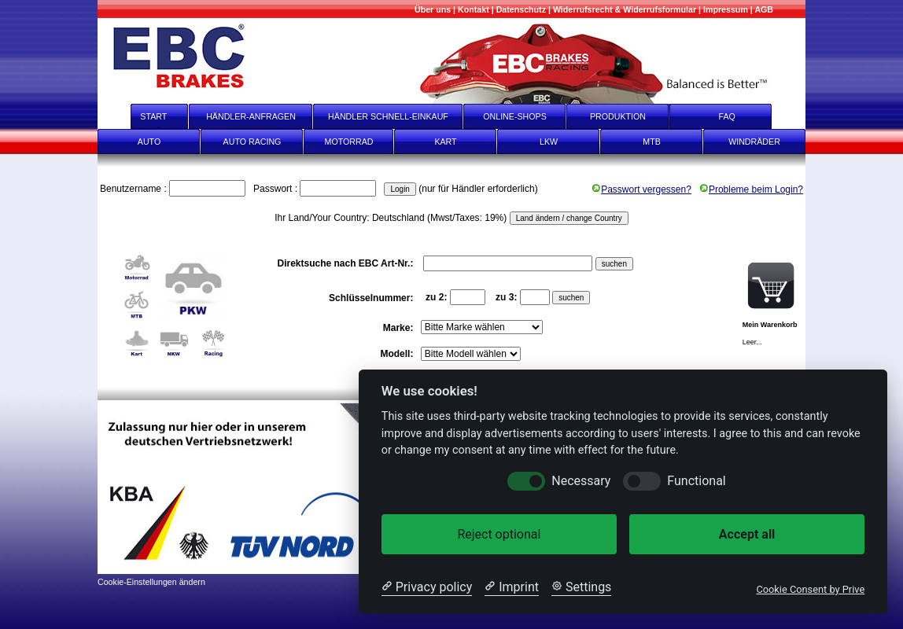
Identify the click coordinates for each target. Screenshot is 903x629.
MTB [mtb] (652, 141)
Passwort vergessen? (641, 189)
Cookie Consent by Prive (810, 589)
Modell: (397, 353)
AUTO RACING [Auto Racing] (252, 141)
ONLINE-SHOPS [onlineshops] (515, 116)
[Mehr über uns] (433, 9)
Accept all (747, 534)
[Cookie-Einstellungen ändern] (151, 580)
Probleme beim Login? (751, 189)
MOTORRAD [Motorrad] (349, 141)
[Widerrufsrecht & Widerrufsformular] (624, 9)
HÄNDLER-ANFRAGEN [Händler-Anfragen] (251, 116)
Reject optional (498, 534)
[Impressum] (725, 9)
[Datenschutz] (521, 9)
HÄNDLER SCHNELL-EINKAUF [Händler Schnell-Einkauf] (388, 116)
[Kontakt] (473, 9)
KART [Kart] (445, 141)
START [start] (144, 116)
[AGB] (763, 9)
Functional (696, 480)
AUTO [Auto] (149, 141)
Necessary (580, 480)
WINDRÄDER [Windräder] (754, 141)
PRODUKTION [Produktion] (618, 116)
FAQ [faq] (738, 116)
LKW (549, 141)
